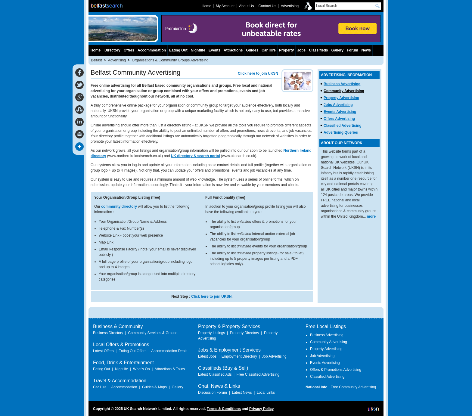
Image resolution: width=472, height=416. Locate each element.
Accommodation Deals (169, 351)
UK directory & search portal (195, 156)
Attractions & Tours (169, 369)
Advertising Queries (341, 132)
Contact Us (267, 6)
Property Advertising (341, 98)
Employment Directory (239, 356)
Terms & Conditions (224, 409)
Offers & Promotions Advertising (335, 370)
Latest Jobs (207, 356)
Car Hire (269, 50)
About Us (246, 6)
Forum (352, 50)
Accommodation (152, 50)
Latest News (242, 392)
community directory (119, 206)
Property (286, 50)
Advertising (117, 60)
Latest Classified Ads (214, 374)
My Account (225, 6)
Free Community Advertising (353, 387)
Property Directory (244, 333)
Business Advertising (342, 84)
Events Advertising (340, 112)
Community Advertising (344, 91)
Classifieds (318, 50)
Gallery (337, 50)
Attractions (233, 50)
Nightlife (198, 50)
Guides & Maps (154, 387)
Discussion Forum (212, 392)
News (366, 50)
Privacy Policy (261, 409)
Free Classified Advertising (258, 374)
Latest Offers (103, 351)
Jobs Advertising (338, 105)
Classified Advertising (343, 125)
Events (214, 50)
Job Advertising (274, 356)
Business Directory (108, 333)
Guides (252, 50)
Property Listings (211, 333)
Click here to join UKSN (258, 73)
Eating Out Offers (133, 351)
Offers (129, 50)
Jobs (301, 50)
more (371, 216)
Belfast (96, 60)
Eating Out (178, 50)
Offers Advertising (339, 118)
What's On (141, 369)
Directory (112, 50)
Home (96, 50)
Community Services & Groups (152, 333)
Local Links (266, 392)
